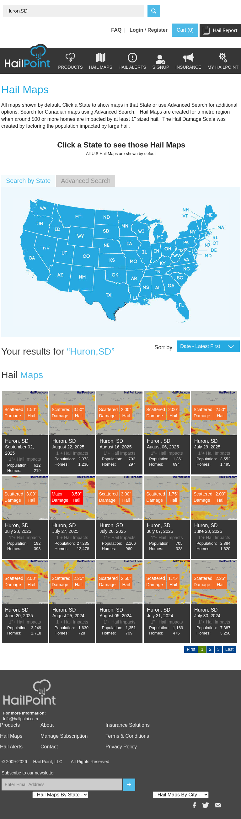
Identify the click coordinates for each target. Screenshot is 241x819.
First (191, 649)
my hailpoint (222, 61)
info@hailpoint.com (20, 718)
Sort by (163, 347)
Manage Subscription (64, 736)
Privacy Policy (121, 746)
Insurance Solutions (127, 725)
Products (70, 61)
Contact (49, 746)
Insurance (188, 61)
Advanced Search (85, 180)
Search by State (28, 180)
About (47, 725)
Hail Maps (100, 61)
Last (229, 649)
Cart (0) (185, 30)
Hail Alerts (132, 61)
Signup (161, 63)
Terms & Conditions (127, 736)
